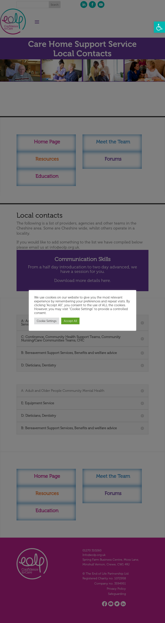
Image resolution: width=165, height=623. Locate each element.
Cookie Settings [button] (47, 321)
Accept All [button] (70, 321)
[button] (159, 27)
